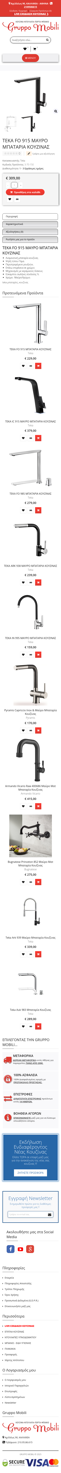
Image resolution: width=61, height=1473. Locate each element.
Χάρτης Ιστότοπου (14, 1360)
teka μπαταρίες (10, 282)
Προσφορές (11, 1354)
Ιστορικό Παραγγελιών (17, 1385)
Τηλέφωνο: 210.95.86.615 (19, 1442)
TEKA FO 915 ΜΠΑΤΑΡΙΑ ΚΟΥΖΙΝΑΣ (31, 349)
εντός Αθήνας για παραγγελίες (33, 1062)
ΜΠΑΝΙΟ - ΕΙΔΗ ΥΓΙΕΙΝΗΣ (18, 1343)
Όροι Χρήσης (12, 1294)
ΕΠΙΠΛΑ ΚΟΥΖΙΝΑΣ (14, 1331)
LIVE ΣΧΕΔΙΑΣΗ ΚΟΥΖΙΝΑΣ (19, 1325)
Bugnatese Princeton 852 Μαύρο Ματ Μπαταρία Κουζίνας (30, 863)
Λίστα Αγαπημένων (15, 1397)
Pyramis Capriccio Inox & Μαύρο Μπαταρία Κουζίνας (30, 712)
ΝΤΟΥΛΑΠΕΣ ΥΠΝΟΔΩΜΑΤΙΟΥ (20, 1337)
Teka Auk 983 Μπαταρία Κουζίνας (30, 1010)
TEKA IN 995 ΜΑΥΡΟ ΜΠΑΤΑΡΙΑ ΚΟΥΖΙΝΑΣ (30, 638)
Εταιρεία (9, 1277)
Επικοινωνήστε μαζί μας (18, 1306)
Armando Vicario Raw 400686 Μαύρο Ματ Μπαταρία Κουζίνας (30, 787)
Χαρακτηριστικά (14, 224)
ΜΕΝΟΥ (30, 57)
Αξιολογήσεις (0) (14, 231)
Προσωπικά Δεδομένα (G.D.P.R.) (21, 1300)
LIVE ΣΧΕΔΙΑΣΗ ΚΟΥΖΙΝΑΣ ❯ (31, 14)
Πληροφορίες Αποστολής (18, 1283)
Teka (22, 160)
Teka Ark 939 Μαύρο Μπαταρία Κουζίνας (30, 937)
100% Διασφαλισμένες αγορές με (30, 1081)
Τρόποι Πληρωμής (14, 1289)
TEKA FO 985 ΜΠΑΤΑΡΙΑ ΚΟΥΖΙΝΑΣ (31, 493)
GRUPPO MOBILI (27, 1454)
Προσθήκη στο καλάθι (25, 192)
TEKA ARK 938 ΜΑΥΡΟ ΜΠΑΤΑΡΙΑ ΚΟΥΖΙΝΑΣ (30, 566)
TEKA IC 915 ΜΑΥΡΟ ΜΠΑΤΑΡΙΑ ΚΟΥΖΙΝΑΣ (30, 421)
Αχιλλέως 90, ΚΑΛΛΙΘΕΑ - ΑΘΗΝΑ (29, 3)
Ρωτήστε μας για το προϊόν (20, 239)
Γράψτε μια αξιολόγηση (40, 153)
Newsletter (10, 1402)
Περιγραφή (12, 216)
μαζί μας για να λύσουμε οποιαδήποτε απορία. (34, 1119)
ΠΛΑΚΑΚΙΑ (10, 1348)
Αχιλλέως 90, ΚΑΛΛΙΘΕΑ (17, 1437)
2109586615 (30, 6)
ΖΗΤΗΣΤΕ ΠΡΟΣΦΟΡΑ (30, 1173)
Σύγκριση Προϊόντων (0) (40, 11)
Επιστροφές (11, 1391)
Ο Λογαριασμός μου (15, 1379)
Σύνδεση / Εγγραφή (18, 11)
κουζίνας (23, 282)
